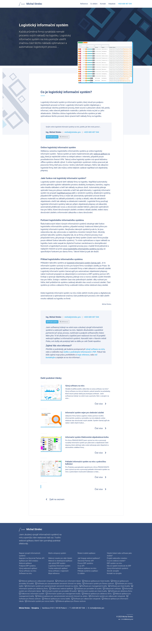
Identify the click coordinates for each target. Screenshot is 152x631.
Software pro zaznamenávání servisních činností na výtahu (58, 584)
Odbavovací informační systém (32, 594)
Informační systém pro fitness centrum (98, 584)
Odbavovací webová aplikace (61, 589)
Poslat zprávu (52, 137)
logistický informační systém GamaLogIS (84, 263)
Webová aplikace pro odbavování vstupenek (36, 581)
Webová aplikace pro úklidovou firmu (97, 594)
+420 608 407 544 (91, 132)
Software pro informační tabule (68, 581)
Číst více (100, 404)
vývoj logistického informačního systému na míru (83, 249)
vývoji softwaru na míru (95, 349)
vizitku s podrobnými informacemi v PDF (79, 352)
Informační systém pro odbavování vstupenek (107, 596)
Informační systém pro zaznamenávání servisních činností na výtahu (52, 586)
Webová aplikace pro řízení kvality (96, 581)
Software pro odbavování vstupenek (86, 599)
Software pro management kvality (93, 586)
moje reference (83, 355)
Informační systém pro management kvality (63, 594)
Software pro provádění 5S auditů (88, 589)
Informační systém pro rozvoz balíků (40, 601)
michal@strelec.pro (72, 132)
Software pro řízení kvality (119, 586)
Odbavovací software (112, 589)
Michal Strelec (34, 3)
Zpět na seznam (55, 499)
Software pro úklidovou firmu (120, 591)
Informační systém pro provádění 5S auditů (59, 591)
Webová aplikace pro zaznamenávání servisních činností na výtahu (61, 596)
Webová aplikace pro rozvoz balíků (56, 599)
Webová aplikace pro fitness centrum (71, 601)
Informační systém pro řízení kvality (92, 591)
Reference (64, 137)
